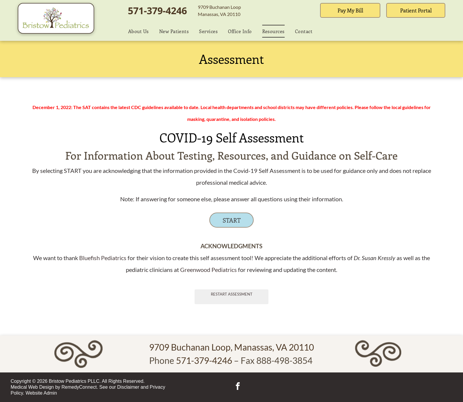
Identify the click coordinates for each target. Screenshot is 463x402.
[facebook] (237, 387)
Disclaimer (128, 387)
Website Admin (41, 392)
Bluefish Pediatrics (102, 257)
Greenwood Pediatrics (208, 269)
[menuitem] (136, 31)
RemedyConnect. (79, 387)
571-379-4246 (157, 10)
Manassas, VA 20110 (219, 14)
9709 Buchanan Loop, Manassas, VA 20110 (231, 347)
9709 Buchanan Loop (219, 7)
